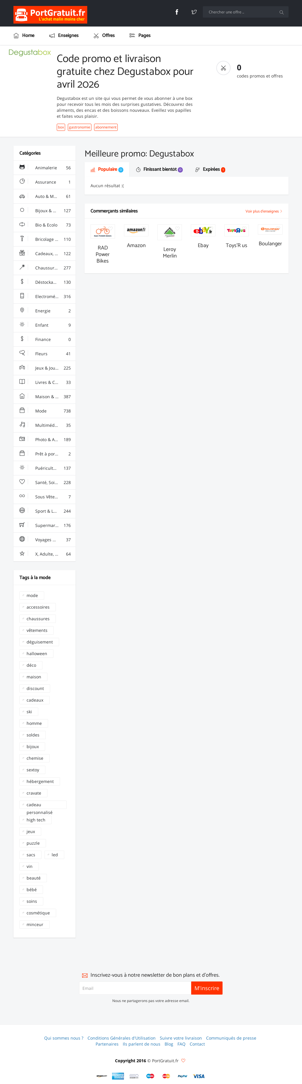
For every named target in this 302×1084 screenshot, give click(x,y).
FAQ (181, 1044)
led (55, 854)
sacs (31, 854)
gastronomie (79, 127)
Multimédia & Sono (46, 425)
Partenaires (107, 1044)
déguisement (40, 642)
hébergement (40, 781)
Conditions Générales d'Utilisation (122, 1038)
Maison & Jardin (45, 397)
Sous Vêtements (45, 497)
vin (30, 866)
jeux (31, 831)
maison (34, 677)
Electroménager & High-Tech (47, 296)
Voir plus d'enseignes (264, 211)
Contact (197, 1044)
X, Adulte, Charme (45, 554)
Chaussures (45, 268)
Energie (45, 311)
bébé (32, 889)
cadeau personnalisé (40, 805)
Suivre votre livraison (181, 1038)
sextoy (33, 770)
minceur (35, 924)
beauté (34, 878)
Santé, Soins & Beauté (47, 482)
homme (34, 723)
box (61, 127)
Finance (45, 339)
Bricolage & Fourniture (47, 239)
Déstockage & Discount (47, 282)
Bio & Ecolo (45, 225)
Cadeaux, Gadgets (45, 253)
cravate (34, 793)
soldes (33, 735)
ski (29, 711)
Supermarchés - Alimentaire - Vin (47, 525)
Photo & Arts (45, 439)
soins (32, 901)
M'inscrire (206, 988)
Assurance (45, 182)
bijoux (33, 746)
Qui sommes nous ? (63, 1038)
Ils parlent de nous (141, 1044)
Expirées (210, 169)
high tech (36, 820)
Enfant (45, 325)
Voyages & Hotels (45, 540)
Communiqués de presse (231, 1038)
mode (32, 595)
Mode (45, 411)
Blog (169, 1044)
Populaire (107, 169)
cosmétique (38, 913)
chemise (35, 758)
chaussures (38, 618)
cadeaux (35, 700)
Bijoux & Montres (45, 211)
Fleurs (45, 354)
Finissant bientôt (159, 169)
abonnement (105, 127)
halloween (37, 653)
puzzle (33, 843)
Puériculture (45, 468)
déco (31, 665)
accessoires (38, 607)
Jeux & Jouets (45, 368)
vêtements (37, 630)
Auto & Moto (45, 196)
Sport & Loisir (45, 511)
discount (35, 688)
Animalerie (45, 168)
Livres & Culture (45, 382)
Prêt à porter (45, 454)
